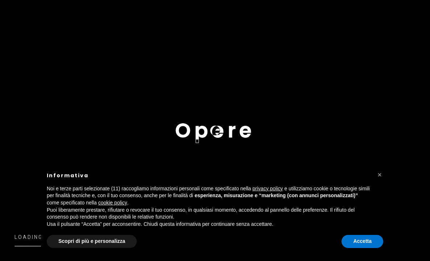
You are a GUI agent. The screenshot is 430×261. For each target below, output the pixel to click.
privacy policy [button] (267, 188)
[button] (379, 175)
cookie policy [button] (112, 203)
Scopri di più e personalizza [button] (91, 241)
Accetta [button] (362, 241)
